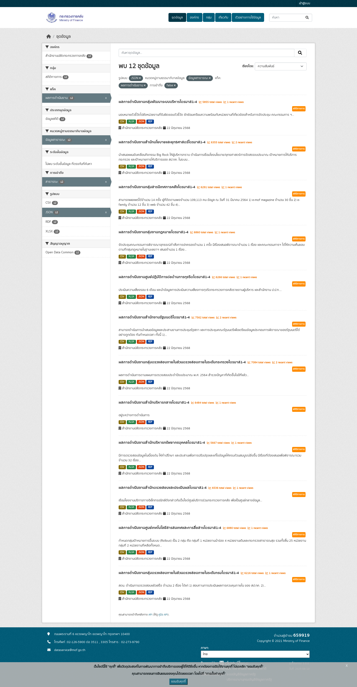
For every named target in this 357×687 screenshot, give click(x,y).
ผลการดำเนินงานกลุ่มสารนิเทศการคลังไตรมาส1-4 (157, 187)
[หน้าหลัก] (48, 37)
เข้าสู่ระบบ (304, 3)
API (150, 615)
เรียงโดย (247, 66)
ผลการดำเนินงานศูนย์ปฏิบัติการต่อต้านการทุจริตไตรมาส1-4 (165, 277)
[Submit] (307, 18)
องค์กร (194, 17)
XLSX (131, 121)
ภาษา (204, 648)
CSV (122, 121)
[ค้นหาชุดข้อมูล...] (290, 18)
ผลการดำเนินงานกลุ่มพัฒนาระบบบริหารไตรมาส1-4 (158, 102)
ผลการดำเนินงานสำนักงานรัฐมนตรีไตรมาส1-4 (155, 317)
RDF (150, 121)
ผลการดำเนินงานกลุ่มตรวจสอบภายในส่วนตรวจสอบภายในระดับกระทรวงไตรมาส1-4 (183, 362)
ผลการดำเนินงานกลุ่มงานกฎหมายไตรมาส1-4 (154, 232)
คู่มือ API (163, 615)
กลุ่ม (209, 17)
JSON (141, 121)
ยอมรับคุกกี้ (178, 681)
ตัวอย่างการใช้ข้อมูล (248, 17)
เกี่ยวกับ (223, 17)
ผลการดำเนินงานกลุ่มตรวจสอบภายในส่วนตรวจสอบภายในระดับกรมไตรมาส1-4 (179, 573)
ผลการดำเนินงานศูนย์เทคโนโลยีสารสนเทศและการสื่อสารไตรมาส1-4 (170, 528)
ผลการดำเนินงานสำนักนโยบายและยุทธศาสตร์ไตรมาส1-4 (162, 142)
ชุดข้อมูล (177, 17)
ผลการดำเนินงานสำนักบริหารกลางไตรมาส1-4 (154, 402)
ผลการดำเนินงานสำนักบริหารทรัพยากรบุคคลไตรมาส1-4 (162, 443)
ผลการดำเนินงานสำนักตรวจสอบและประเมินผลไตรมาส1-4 (163, 488)
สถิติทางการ (299, 108)
